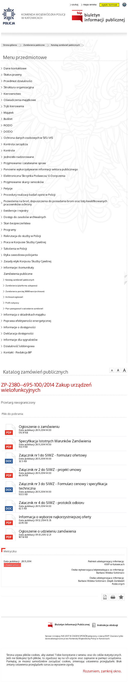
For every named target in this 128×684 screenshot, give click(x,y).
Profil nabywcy (12, 302)
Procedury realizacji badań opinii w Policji (29, 194)
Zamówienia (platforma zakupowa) (21, 285)
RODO (8, 125)
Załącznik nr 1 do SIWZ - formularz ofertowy (53, 455)
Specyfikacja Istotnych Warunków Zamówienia (55, 441)
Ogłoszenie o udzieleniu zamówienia (47, 531)
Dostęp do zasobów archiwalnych (25, 217)
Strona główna (10, 45)
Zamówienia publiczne (34, 45)
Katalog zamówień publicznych (65, 45)
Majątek (9, 112)
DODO (8, 131)
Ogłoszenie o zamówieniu (39, 426)
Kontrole (9, 150)
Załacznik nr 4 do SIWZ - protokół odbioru (51, 503)
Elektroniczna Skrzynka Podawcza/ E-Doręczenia (34, 175)
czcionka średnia (118, 370)
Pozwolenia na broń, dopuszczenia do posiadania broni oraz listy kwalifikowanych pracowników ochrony (55, 202)
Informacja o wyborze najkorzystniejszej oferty (55, 517)
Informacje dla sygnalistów (20, 339)
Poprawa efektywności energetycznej (27, 320)
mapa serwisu (89, 4)
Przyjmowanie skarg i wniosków (24, 182)
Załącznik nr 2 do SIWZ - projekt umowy (50, 469)
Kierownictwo (12, 93)
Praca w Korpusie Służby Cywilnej (25, 242)
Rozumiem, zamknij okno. (102, 671)
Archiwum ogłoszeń (14, 297)
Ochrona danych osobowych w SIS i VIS (28, 137)
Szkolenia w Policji (15, 248)
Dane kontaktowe (15, 68)
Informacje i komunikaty (19, 267)
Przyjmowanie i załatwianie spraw (25, 163)
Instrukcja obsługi (105, 625)
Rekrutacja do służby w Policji (22, 236)
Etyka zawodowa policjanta (21, 254)
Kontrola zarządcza (16, 144)
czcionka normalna (112, 370)
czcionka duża (124, 370)
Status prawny (13, 74)
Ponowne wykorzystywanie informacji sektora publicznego (41, 169)
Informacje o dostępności (20, 327)
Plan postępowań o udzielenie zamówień (24, 308)
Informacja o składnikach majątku (25, 314)
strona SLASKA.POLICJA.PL (124, 4)
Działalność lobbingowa (19, 346)
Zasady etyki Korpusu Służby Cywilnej (27, 261)
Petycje (8, 188)
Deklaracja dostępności (18, 333)
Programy (10, 229)
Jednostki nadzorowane (19, 157)
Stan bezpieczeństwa (17, 223)
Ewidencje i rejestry (16, 210)
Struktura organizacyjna (19, 87)
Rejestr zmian (12, 565)
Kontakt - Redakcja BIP (18, 352)
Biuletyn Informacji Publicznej (69, 624)
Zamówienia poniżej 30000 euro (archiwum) (24, 291)
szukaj (74, 4)
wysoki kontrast (109, 4)
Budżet (8, 119)
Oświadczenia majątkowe (20, 100)
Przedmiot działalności (18, 81)
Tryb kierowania (14, 106)
